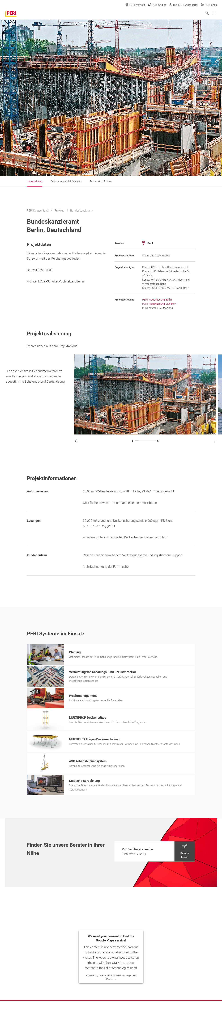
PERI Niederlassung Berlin (157, 299)
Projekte (59, 210)
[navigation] (155, 852)
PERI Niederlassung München (159, 303)
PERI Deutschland (38, 210)
